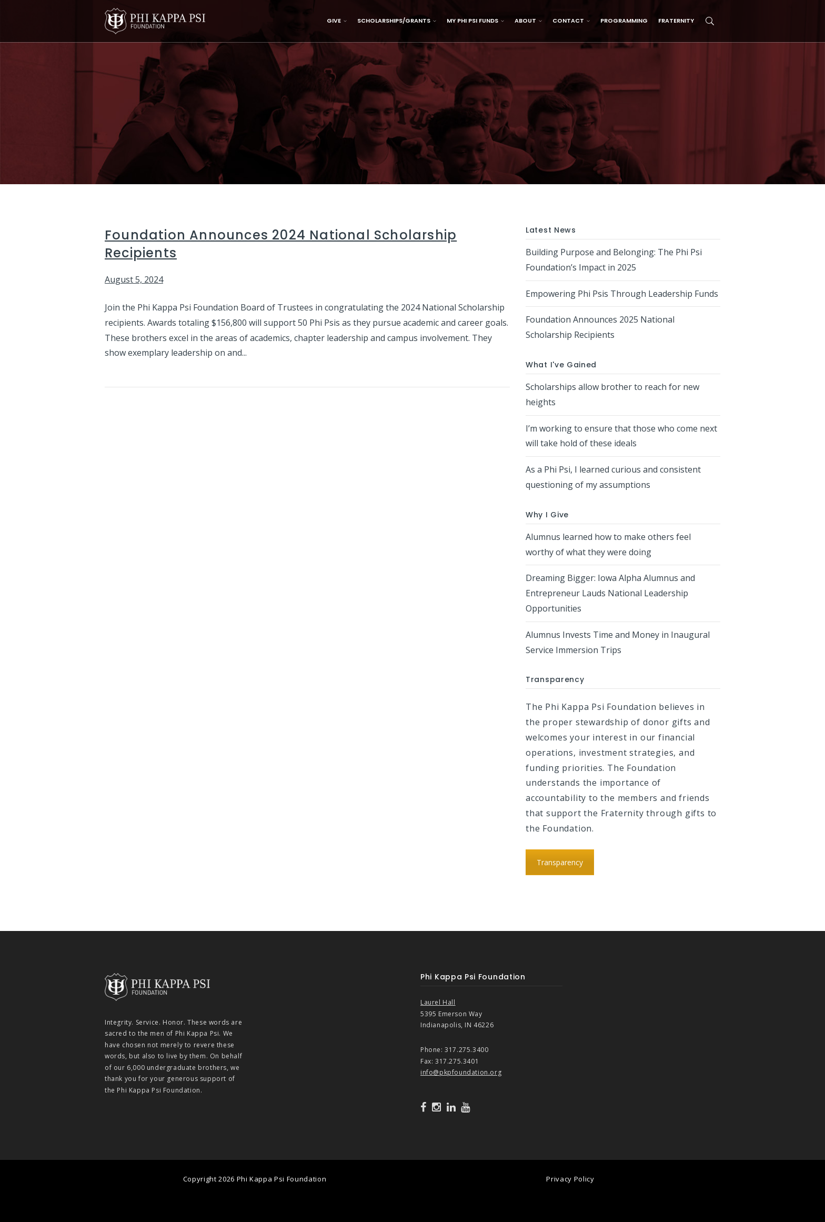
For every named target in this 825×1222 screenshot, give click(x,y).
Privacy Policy (570, 1179)
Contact (571, 20)
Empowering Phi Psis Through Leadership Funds (622, 293)
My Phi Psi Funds (475, 20)
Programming (624, 20)
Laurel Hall (438, 1002)
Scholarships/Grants (396, 20)
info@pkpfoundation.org (460, 1072)
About (528, 20)
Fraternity (676, 20)
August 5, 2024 (134, 279)
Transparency (560, 862)
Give (337, 20)
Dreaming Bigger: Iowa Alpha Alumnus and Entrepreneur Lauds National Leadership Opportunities (610, 593)
